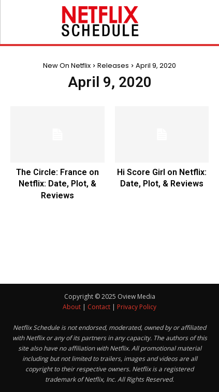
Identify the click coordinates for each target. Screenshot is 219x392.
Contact (98, 306)
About (72, 306)
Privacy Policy (136, 306)
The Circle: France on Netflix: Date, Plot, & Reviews (57, 183)
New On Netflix (67, 65)
